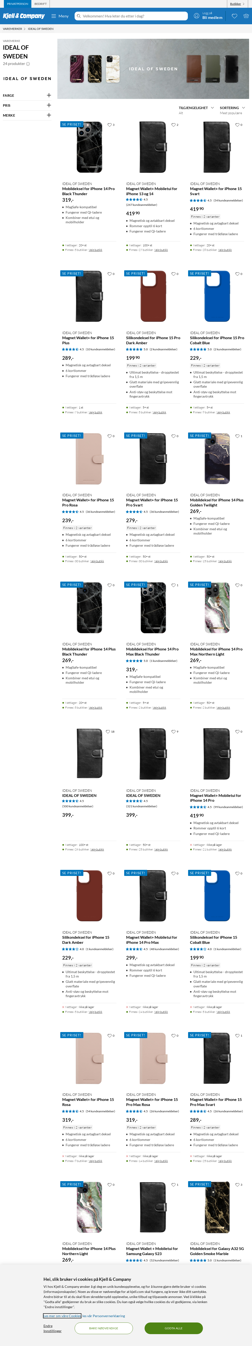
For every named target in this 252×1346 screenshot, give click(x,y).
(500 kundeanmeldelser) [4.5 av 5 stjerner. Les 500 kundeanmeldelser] (77, 806)
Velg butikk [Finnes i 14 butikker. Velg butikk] (161, 1161)
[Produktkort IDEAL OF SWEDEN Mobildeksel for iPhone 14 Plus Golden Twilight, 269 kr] (217, 491)
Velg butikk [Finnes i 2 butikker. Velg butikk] (159, 707)
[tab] (17, 4)
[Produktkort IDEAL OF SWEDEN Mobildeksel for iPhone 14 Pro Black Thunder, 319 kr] (89, 179)
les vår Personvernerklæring (103, 1316)
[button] (28, 63)
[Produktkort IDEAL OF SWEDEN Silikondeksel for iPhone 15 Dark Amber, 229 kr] (89, 935)
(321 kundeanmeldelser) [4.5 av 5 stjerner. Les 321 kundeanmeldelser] (141, 806)
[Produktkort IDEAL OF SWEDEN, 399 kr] (89, 783)
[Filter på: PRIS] (27, 105)
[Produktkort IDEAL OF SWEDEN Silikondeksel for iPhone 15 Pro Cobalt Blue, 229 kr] (217, 335)
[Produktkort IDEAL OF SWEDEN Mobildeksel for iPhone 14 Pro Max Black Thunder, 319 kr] (153, 639)
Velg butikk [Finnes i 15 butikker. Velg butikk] (225, 561)
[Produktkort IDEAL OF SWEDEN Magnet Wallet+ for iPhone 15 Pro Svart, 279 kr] (153, 491)
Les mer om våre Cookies (62, 1316)
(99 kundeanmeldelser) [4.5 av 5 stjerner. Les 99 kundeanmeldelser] (228, 807)
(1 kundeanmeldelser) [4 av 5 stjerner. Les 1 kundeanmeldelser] (99, 949)
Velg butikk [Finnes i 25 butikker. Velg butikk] (161, 849)
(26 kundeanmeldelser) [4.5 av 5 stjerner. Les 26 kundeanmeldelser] (164, 1111)
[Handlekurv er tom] (246, 16)
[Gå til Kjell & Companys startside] (25, 16)
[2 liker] (174, 125)
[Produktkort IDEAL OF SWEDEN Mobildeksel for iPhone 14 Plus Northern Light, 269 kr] (89, 1238)
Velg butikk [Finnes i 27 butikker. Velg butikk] (161, 250)
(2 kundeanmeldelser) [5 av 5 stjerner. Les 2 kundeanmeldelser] (163, 349)
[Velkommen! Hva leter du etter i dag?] (134, 16)
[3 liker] (110, 125)
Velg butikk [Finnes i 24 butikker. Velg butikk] (161, 1012)
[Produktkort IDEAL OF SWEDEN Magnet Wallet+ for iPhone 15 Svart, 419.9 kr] (217, 179)
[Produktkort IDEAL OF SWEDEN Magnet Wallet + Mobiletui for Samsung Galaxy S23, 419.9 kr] (153, 1238)
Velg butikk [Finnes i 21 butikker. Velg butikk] (225, 849)
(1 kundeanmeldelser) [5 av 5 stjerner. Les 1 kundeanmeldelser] (163, 661)
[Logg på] (208, 16)
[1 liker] (238, 436)
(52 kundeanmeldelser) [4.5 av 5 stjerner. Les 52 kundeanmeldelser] (164, 1260)
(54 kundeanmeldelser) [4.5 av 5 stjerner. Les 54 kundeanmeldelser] (228, 200)
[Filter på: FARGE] (27, 95)
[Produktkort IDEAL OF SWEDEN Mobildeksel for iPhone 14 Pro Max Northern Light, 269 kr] (217, 639)
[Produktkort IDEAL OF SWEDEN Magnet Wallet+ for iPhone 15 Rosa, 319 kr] (89, 1090)
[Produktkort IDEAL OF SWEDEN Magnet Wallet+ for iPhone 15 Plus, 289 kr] (89, 335)
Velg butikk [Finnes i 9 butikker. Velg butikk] (223, 412)
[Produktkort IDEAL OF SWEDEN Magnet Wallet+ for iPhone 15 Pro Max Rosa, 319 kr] (153, 1090)
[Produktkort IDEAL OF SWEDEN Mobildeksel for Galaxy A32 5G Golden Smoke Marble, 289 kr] (217, 1238)
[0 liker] (238, 125)
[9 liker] (174, 731)
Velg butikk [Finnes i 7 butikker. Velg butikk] (95, 412)
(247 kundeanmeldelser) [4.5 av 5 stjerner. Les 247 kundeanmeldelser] (141, 205)
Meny (60, 16)
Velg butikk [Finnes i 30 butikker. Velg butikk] (97, 561)
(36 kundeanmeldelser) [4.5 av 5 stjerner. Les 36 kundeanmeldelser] (100, 511)
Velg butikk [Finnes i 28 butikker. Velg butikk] (225, 250)
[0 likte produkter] (234, 16)
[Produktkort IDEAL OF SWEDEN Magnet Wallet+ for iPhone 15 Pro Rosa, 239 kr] (89, 491)
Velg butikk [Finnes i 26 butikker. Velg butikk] (97, 849)
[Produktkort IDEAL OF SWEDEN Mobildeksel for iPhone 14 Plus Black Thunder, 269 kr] (89, 639)
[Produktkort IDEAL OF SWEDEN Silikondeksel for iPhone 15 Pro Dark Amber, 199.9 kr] (153, 335)
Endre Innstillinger (52, 1328)
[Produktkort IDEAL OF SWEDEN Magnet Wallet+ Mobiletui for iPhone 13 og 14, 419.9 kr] (153, 179)
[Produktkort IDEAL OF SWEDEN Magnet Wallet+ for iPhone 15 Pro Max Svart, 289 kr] (217, 1090)
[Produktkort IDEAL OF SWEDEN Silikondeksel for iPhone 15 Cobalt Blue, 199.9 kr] (217, 935)
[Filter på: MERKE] (27, 115)
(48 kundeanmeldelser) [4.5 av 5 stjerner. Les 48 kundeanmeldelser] (164, 949)
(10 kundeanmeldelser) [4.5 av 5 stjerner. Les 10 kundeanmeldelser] (100, 349)
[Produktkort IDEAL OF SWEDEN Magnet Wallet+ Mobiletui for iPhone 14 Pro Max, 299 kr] (153, 935)
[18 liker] (110, 731)
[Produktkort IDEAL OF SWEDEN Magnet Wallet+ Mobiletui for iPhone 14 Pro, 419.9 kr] (217, 783)
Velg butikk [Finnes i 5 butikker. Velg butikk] (95, 250)
